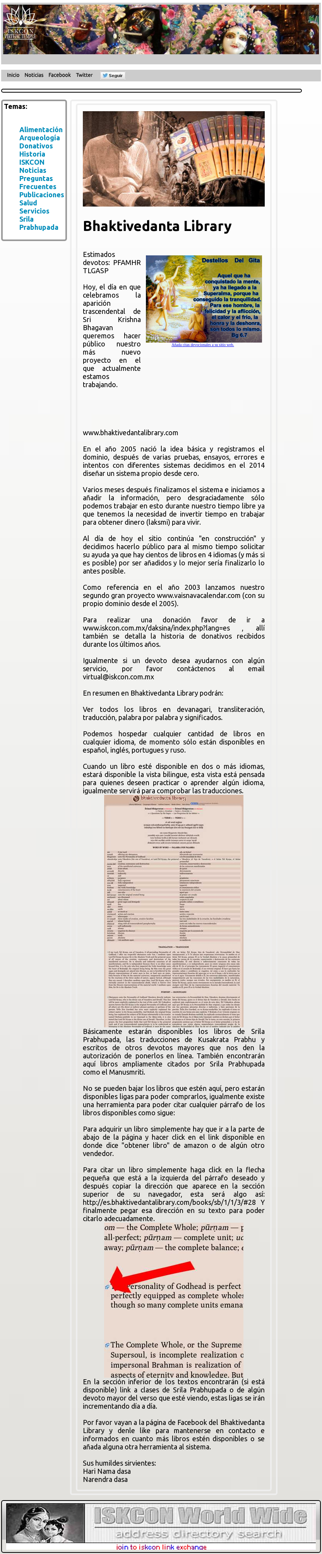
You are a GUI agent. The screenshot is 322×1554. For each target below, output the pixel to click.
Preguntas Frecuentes (38, 182)
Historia (32, 154)
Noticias (32, 170)
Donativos (36, 146)
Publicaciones (41, 194)
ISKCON (32, 162)
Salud (28, 203)
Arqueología (39, 137)
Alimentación (41, 129)
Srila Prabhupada (38, 223)
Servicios (34, 211)
